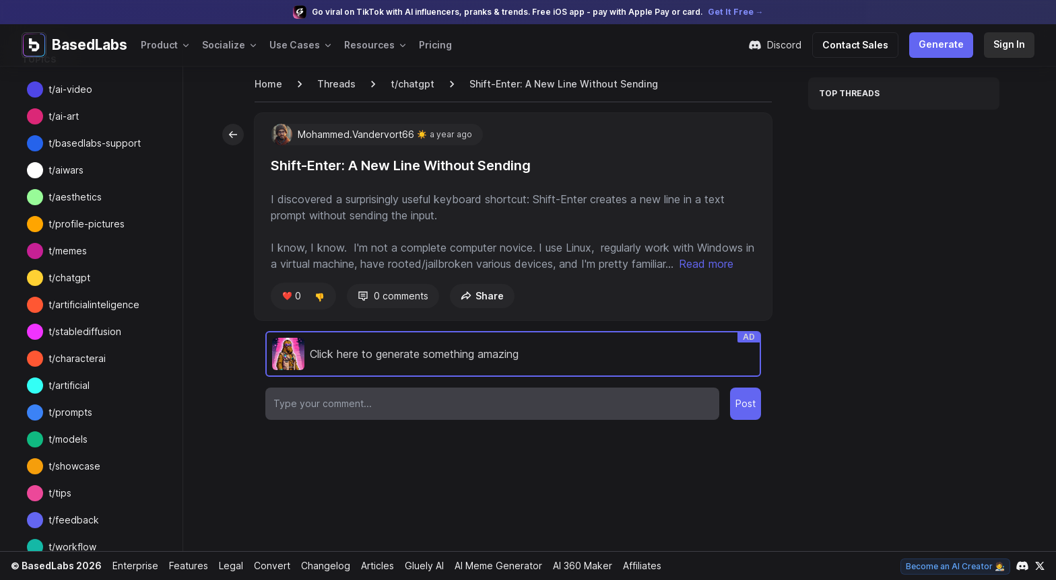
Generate (943, 44)
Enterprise (132, 565)
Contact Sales (860, 44)
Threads (335, 83)
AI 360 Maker (577, 565)
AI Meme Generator (493, 565)
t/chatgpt (409, 83)
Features (185, 565)
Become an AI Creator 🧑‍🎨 (957, 566)
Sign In (1009, 44)
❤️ (290, 312)
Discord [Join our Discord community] (781, 45)
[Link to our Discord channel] (1022, 566)
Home (268, 83)
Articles (372, 565)
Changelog (320, 565)
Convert (268, 565)
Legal (227, 565)
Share (479, 312)
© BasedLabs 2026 (54, 565)
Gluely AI (419, 565)
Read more (303, 280)
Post (746, 419)
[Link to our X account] (1039, 565)
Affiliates (637, 565)
